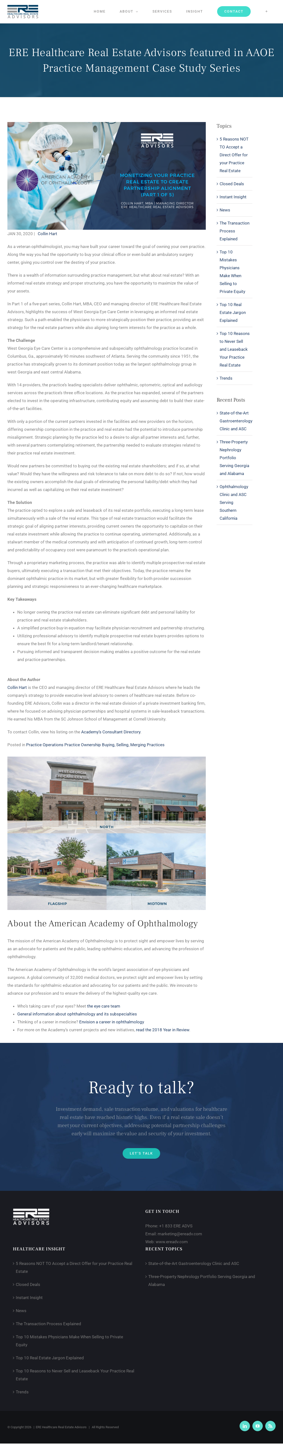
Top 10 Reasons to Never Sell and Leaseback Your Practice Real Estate (235, 349)
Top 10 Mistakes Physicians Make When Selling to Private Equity (232, 271)
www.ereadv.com (172, 1241)
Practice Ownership (83, 744)
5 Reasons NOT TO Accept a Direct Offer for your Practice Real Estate (234, 155)
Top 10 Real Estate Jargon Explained (233, 312)
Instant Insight (233, 196)
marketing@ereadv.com (180, 1233)
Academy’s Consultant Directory (110, 731)
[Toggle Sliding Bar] (267, 11)
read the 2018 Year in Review (162, 1029)
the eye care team (103, 1006)
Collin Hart (47, 233)
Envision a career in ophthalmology (111, 1021)
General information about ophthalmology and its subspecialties (77, 1014)
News (225, 209)
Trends (226, 378)
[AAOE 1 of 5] (106, 124)
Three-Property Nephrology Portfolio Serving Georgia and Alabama (234, 457)
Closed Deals (232, 183)
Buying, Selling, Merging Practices (133, 744)
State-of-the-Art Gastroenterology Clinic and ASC (236, 421)
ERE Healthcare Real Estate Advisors (61, 1427)
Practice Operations (45, 744)
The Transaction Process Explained (234, 231)
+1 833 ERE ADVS (175, 1225)
